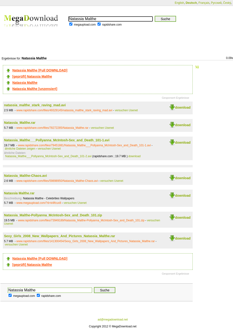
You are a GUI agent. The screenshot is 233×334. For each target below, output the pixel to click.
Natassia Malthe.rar (19, 193)
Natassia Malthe (24, 83)
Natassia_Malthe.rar (19, 123)
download (183, 107)
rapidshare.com (112, 24)
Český (227, 2)
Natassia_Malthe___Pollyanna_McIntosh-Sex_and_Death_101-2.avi (48, 156)
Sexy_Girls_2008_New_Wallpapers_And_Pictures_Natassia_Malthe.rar (59, 236)
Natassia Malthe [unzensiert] (34, 89)
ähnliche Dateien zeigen (20, 148)
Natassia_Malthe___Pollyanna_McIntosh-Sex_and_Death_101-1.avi (56, 140)
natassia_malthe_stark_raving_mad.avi (35, 105)
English (179, 2)
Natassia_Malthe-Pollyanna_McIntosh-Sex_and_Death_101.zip (53, 215)
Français (203, 2)
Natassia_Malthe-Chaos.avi (25, 176)
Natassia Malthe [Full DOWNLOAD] (39, 70)
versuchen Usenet (126, 110)
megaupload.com (85, 24)
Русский (216, 2)
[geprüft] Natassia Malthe (32, 76)
